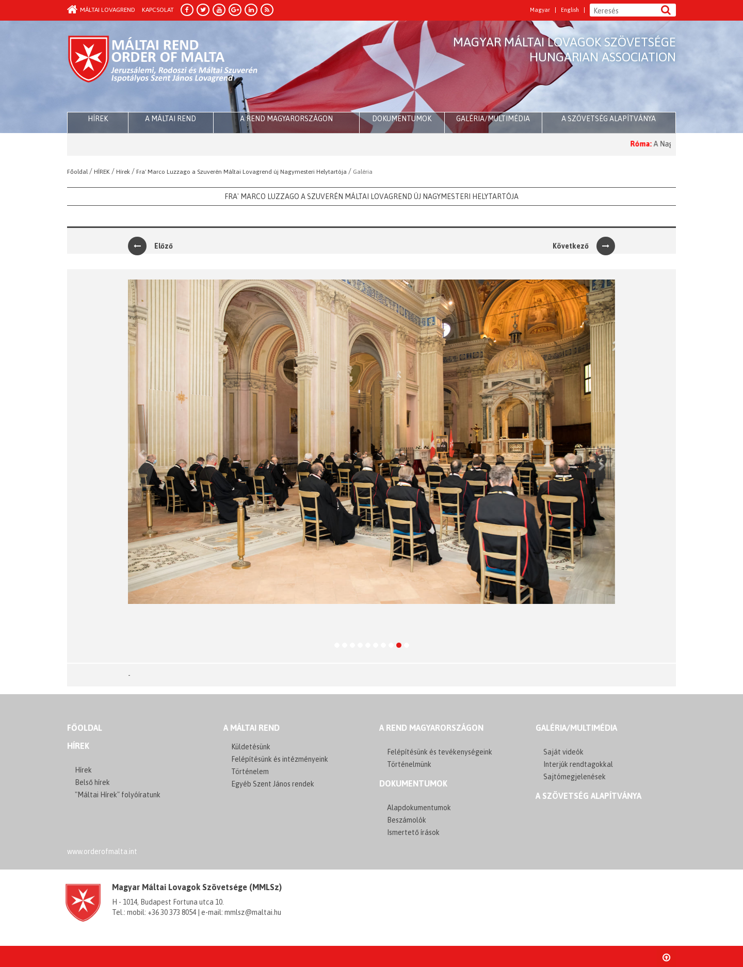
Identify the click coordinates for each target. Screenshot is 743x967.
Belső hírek (92, 782)
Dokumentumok (401, 118)
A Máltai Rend (170, 118)
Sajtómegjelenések (574, 777)
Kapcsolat (158, 9)
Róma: (647, 144)
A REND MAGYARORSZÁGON (431, 727)
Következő (584, 246)
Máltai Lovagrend (101, 9)
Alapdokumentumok (419, 808)
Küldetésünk (250, 747)
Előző (150, 246)
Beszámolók (406, 820)
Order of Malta (163, 67)
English (570, 10)
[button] (138, 466)
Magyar (540, 10)
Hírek (78, 745)
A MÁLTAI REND (251, 727)
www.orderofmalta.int (102, 851)
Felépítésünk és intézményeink (279, 759)
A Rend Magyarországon (286, 118)
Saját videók (563, 752)
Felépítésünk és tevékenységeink (439, 752)
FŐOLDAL (84, 727)
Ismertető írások (413, 832)
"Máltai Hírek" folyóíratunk (117, 795)
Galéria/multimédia (493, 118)
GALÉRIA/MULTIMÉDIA (576, 727)
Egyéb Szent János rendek (272, 784)
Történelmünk (409, 764)
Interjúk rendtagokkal (578, 764)
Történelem (250, 771)
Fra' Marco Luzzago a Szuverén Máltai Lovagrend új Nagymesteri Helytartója (371, 196)
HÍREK (98, 118)
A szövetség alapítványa (608, 118)
